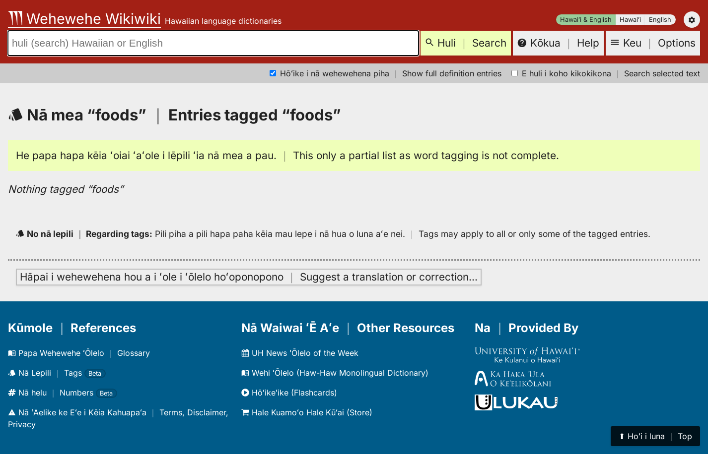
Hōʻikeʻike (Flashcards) (289, 392)
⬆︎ (655, 436)
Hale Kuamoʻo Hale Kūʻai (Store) (306, 412)
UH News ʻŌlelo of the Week (299, 353)
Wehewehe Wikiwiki (84, 18)
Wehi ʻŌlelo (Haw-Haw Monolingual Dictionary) (334, 373)
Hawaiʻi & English (586, 19)
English (660, 19)
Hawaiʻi (630, 19)
